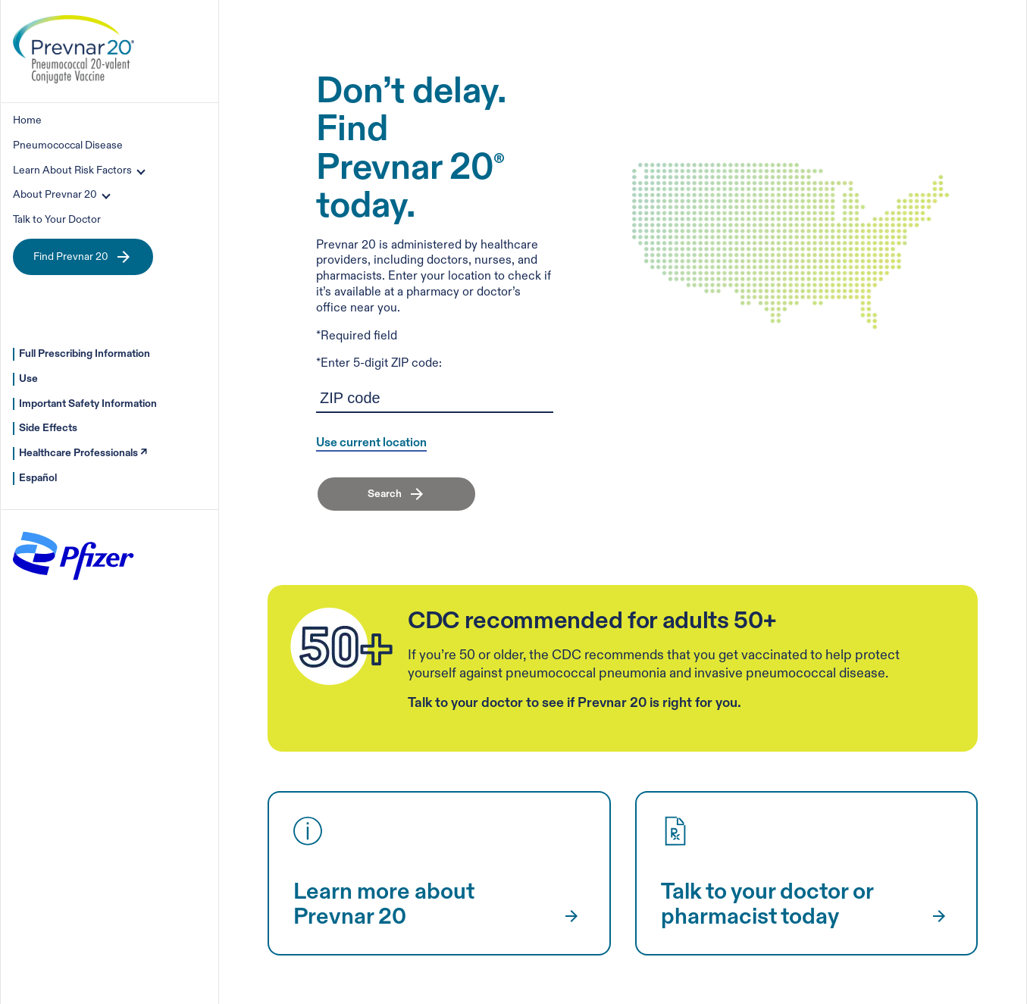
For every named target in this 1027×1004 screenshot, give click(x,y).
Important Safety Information (88, 403)
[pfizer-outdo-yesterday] (73, 584)
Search (385, 493)
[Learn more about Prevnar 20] (569, 916)
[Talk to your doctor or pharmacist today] (935, 916)
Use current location (371, 444)
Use (28, 378)
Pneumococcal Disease (68, 145)
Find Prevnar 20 (83, 257)
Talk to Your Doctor (57, 219)
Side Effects (48, 428)
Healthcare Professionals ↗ (83, 453)
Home (27, 120)
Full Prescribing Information (84, 353)
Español (38, 478)
